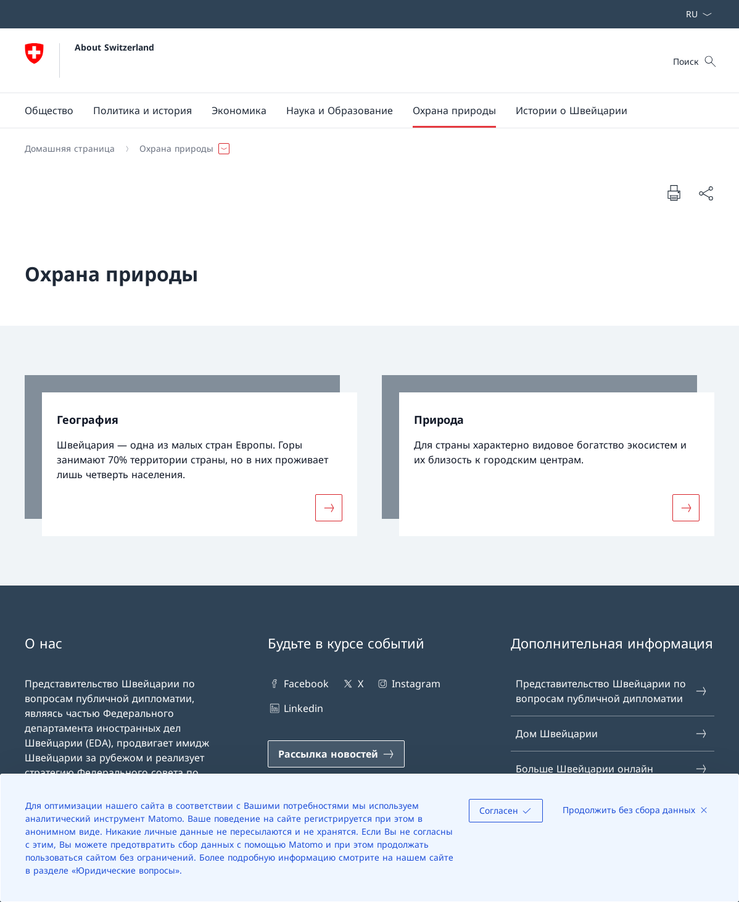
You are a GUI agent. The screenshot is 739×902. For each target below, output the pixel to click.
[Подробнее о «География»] (328, 507)
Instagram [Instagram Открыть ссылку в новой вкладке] (408, 683)
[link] (191, 455)
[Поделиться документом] (706, 193)
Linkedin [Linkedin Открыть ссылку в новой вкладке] (295, 708)
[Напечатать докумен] (674, 192)
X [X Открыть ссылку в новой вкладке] (352, 683)
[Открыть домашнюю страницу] (89, 60)
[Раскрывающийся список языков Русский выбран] (694, 14)
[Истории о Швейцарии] (571, 110)
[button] (49, 110)
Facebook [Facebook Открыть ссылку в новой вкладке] (298, 683)
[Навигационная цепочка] (364, 148)
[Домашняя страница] (70, 148)
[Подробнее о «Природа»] (686, 507)
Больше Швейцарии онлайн (612, 768)
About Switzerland (114, 47)
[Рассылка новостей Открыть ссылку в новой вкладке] (336, 754)
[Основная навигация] (359, 110)
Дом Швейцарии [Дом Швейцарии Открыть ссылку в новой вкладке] (612, 733)
